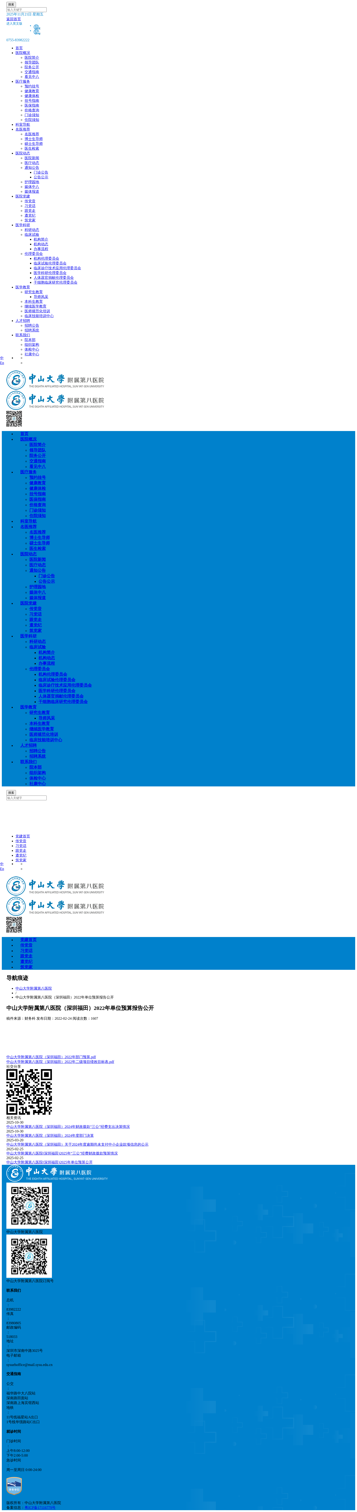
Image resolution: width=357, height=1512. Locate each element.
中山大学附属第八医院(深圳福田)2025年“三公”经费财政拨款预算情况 (62, 1153)
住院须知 (37, 515)
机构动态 (41, 244)
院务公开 (37, 455)
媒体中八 (37, 592)
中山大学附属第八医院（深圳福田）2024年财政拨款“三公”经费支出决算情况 (68, 1127)
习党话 (35, 614)
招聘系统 (37, 756)
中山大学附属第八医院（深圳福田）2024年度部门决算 (50, 1135)
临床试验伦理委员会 (50, 263)
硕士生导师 (39, 543)
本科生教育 (39, 723)
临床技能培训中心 (45, 740)
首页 (19, 48)
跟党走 (35, 619)
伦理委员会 (39, 669)
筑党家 (35, 630)
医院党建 (22, 196)
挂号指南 (37, 494)
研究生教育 (39, 712)
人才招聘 (22, 321)
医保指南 (37, 499)
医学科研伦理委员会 (50, 273)
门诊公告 (41, 172)
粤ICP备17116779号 (40, 1507)
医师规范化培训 (43, 734)
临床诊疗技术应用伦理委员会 (57, 268)
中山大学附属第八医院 (33, 988)
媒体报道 (37, 598)
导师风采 (41, 297)
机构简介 (41, 239)
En (2, 363)
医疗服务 (22, 81)
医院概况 (22, 53)
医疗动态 (37, 565)
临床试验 (37, 647)
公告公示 (41, 177)
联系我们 (22, 335)
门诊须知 (37, 510)
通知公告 (37, 570)
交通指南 (37, 461)
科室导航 (22, 124)
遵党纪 (35, 625)
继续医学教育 (41, 729)
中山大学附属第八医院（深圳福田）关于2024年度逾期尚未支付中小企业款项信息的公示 (77, 1144)
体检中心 (37, 778)
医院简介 (37, 444)
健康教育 (37, 483)
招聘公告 (37, 751)
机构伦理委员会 (46, 258)
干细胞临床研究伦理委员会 (55, 282)
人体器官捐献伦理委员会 (54, 278)
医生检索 (37, 548)
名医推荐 (22, 129)
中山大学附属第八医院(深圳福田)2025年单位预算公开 (49, 1162)
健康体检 (37, 488)
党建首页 (22, 836)
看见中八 (37, 466)
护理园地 (37, 587)
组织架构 (37, 772)
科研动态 (37, 641)
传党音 (35, 608)
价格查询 (37, 505)
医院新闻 (37, 559)
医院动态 (22, 153)
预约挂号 (37, 477)
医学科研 (22, 225)
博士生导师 (39, 537)
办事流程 (41, 249)
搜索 (11, 4)
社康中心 (37, 783)
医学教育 (22, 287)
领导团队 (37, 450)
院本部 (35, 767)
